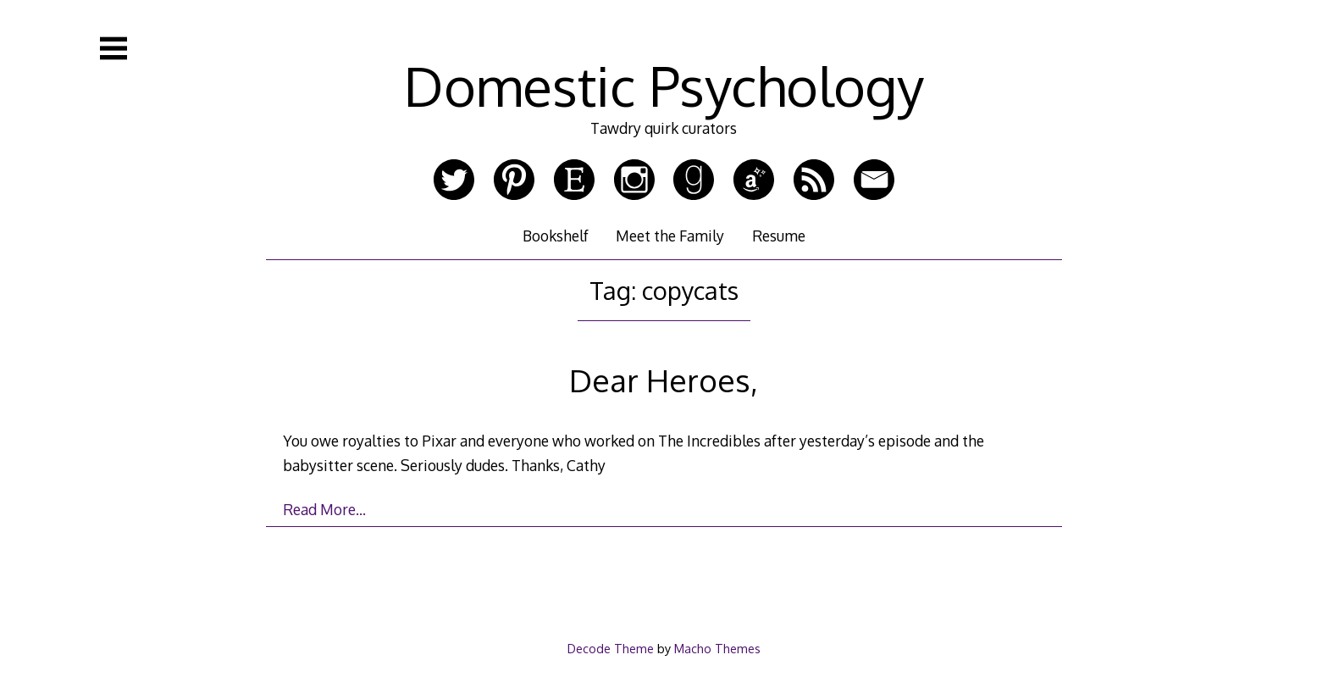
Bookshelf (556, 235)
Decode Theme (610, 648)
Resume (778, 235)
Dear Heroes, (663, 380)
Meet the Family (670, 235)
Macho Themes (717, 648)
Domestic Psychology (664, 85)
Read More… (324, 509)
